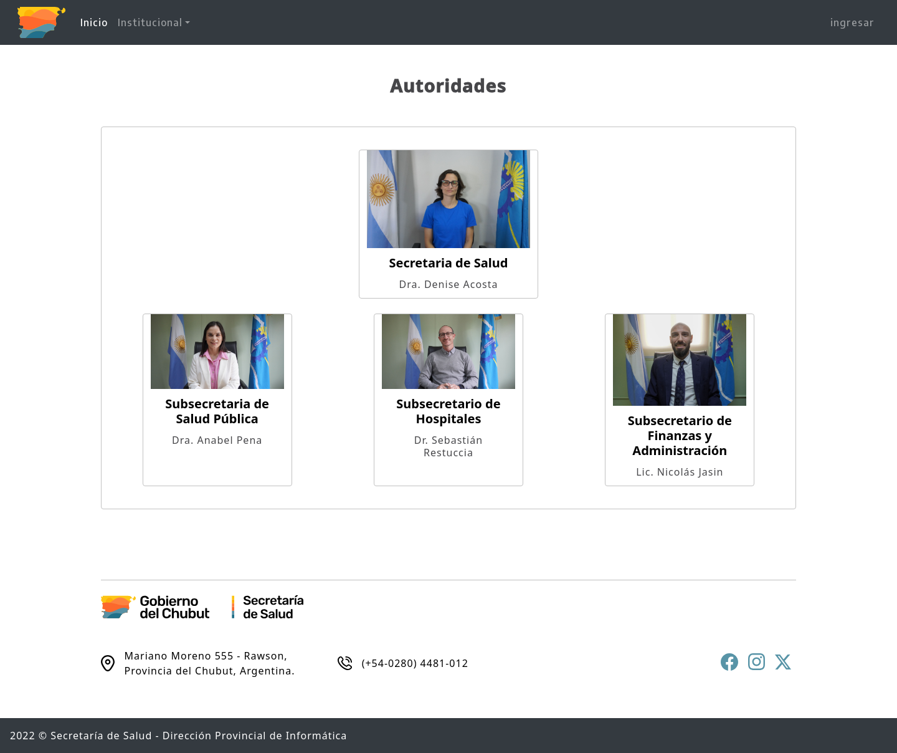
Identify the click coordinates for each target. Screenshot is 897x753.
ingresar (852, 22)
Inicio (96, 21)
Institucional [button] (150, 22)
